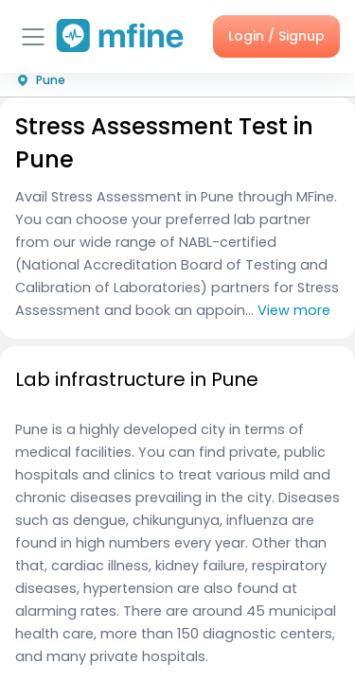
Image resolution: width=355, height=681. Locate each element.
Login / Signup (276, 35)
